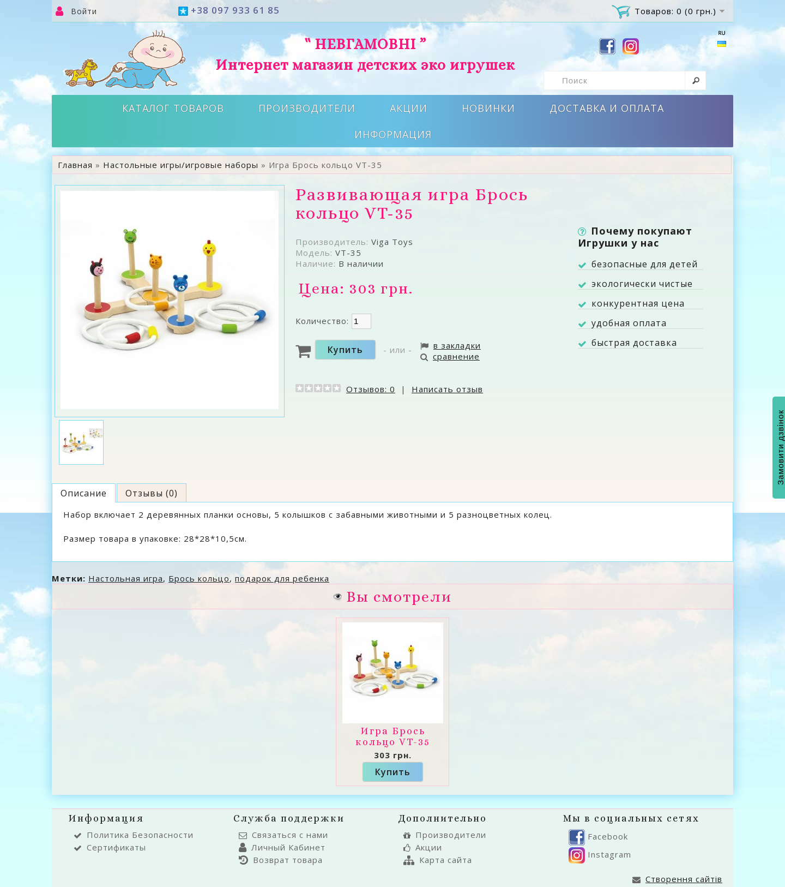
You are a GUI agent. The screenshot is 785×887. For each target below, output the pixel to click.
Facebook (598, 836)
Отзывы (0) (151, 493)
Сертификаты (110, 847)
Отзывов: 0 (370, 388)
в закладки (450, 345)
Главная (75, 164)
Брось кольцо (199, 578)
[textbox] (625, 80)
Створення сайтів (677, 878)
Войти (84, 11)
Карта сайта (437, 859)
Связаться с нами (283, 834)
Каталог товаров (173, 108)
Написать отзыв (447, 388)
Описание (84, 493)
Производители (306, 108)
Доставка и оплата (607, 108)
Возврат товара (281, 859)
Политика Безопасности (134, 834)
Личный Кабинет (282, 847)
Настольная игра (125, 578)
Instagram (600, 854)
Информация (393, 134)
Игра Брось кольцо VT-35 (392, 736)
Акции (408, 108)
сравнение (450, 356)
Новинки (488, 108)
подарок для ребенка (282, 578)
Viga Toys (392, 241)
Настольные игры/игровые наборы (180, 164)
